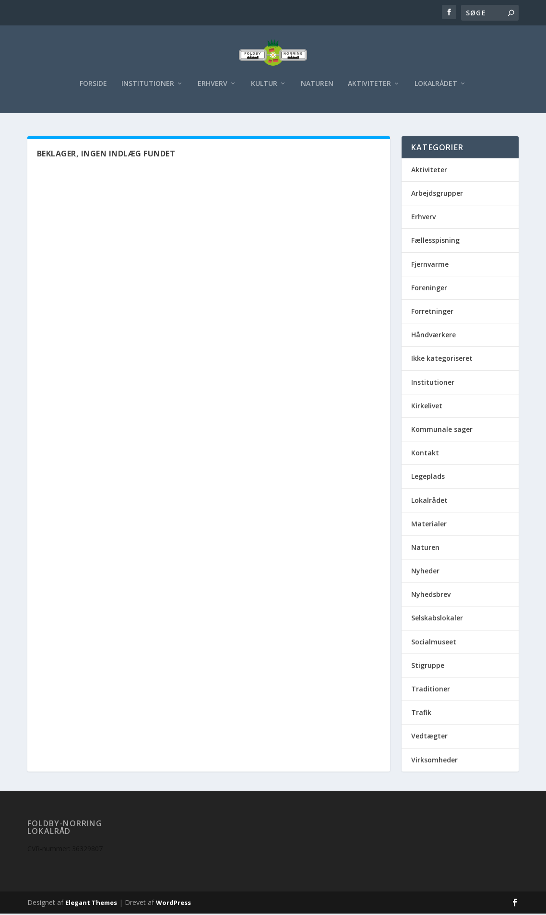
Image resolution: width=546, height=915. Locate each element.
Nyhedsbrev (431, 595)
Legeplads (428, 477)
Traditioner (430, 690)
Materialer (429, 525)
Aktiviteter (369, 89)
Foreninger (429, 289)
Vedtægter (429, 737)
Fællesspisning (435, 242)
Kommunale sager (442, 430)
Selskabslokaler (437, 619)
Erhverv (212, 89)
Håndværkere (433, 336)
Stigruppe (427, 666)
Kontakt (425, 454)
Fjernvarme (430, 265)
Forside (93, 89)
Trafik (421, 713)
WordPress (173, 904)
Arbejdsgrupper (437, 194)
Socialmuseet (433, 643)
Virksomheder (434, 761)
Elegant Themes (91, 904)
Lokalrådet (436, 89)
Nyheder (425, 572)
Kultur (264, 89)
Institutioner (147, 89)
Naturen (317, 89)
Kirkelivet (426, 407)
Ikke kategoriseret (442, 359)
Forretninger (432, 312)
